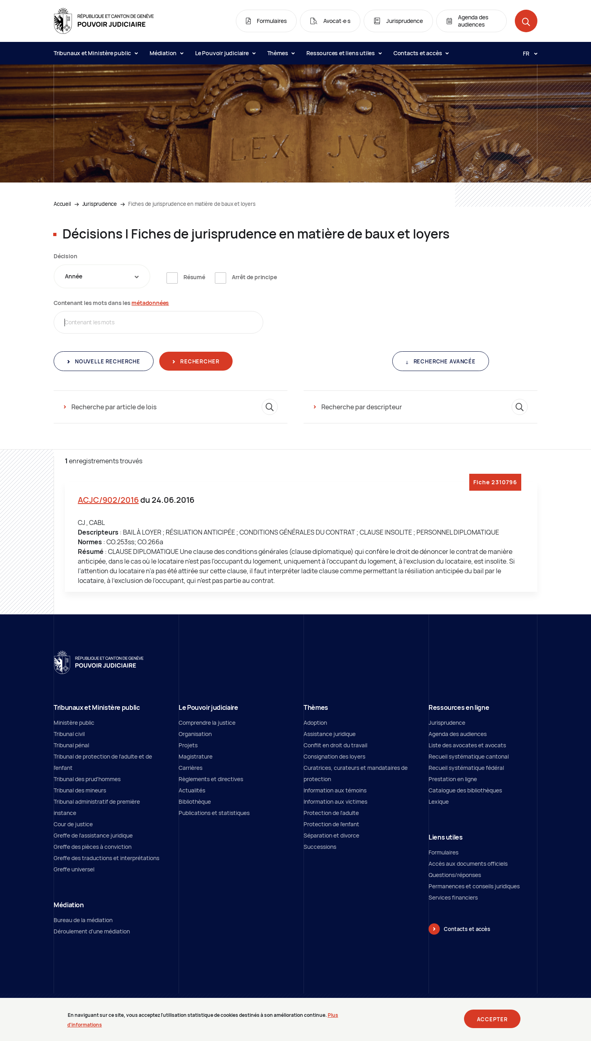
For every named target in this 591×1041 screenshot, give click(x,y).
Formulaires (443, 852)
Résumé (194, 277)
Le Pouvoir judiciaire (225, 53)
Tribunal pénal (71, 745)
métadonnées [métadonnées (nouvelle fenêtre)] (150, 303)
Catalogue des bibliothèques (465, 790)
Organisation (195, 734)
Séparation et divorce (331, 835)
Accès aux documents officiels (468, 863)
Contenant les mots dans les (111, 303)
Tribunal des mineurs (80, 790)
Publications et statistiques (214, 813)
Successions (320, 846)
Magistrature (195, 756)
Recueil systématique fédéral (466, 767)
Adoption (315, 722)
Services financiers (453, 897)
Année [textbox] (73, 276)
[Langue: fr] (526, 53)
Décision (65, 256)
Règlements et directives (211, 779)
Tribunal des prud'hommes (87, 779)
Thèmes (281, 53)
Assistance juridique (330, 734)
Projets (188, 745)
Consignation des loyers (334, 756)
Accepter (492, 1022)
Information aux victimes (335, 801)
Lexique (439, 801)
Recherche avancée (444, 361)
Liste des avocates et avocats (467, 745)
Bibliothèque (195, 801)
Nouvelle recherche (106, 361)
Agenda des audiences (458, 734)
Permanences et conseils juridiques (474, 886)
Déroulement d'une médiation (92, 931)
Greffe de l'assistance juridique (93, 835)
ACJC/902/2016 (108, 499)
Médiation (166, 53)
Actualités (192, 790)
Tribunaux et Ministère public (95, 53)
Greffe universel (74, 869)
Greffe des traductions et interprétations (106, 858)
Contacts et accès (420, 53)
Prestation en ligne (453, 779)
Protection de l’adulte (331, 813)
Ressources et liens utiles (343, 53)
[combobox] (102, 276)
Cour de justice (73, 824)
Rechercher (199, 361)
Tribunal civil (69, 734)
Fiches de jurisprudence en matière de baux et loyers (192, 203)
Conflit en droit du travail (335, 745)
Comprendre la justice (207, 722)
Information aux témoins (335, 790)
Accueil (62, 203)
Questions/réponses (455, 875)
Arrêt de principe (254, 277)
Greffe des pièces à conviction (92, 846)
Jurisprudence (99, 203)
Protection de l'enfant (331, 824)
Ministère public (74, 722)
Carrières (190, 767)
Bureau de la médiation (83, 920)
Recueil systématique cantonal (469, 756)
